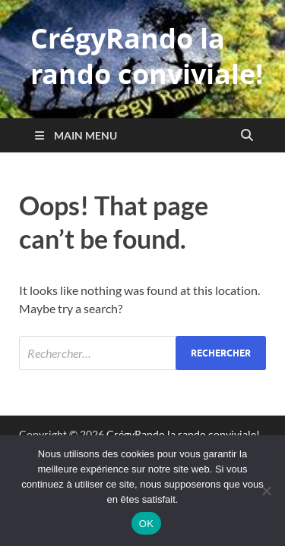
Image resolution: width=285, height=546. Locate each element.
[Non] (266, 490)
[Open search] (247, 135)
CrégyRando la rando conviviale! (146, 56)
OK (146, 523)
